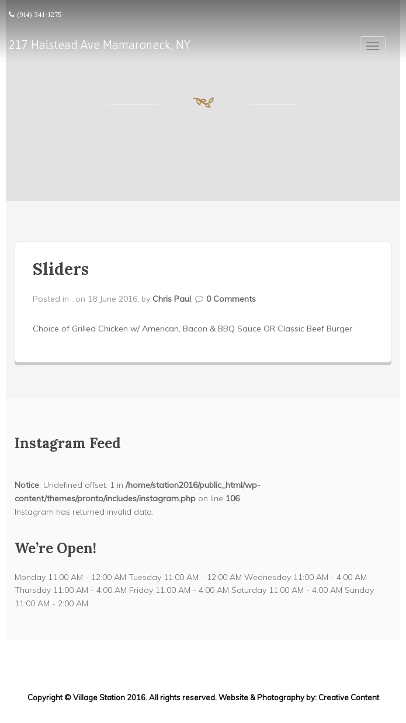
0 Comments (231, 299)
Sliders (61, 269)
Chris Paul (171, 299)
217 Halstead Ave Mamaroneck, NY (99, 44)
